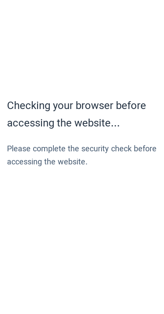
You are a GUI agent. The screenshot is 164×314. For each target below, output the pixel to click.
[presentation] (73, 200)
